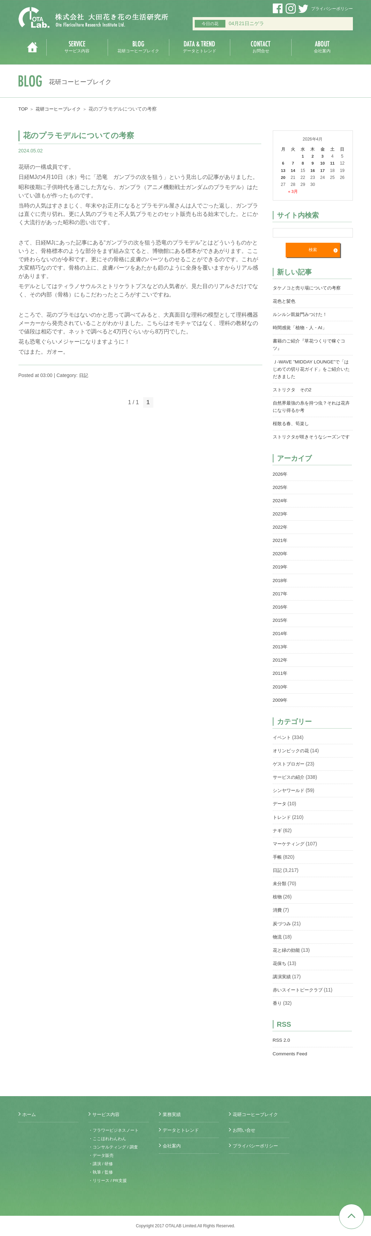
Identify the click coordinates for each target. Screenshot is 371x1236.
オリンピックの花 (292, 756)
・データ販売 (101, 1155)
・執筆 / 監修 (100, 1172)
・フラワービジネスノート (113, 1130)
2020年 (280, 560)
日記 (84, 375)
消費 (278, 915)
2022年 (280, 533)
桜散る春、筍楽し (292, 422)
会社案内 (172, 1145)
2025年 (280, 493)
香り (278, 1008)
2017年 (280, 599)
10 (322, 163)
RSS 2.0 (282, 1045)
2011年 (280, 679)
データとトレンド (182, 1130)
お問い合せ (245, 1130)
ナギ (278, 835)
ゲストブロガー (290, 769)
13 (283, 170)
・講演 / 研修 (100, 1163)
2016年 (280, 613)
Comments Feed (291, 1058)
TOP (23, 109)
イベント (282, 743)
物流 (278, 941)
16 (312, 170)
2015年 (280, 626)
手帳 (278, 862)
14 (293, 170)
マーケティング (290, 849)
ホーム (29, 1114)
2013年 (280, 652)
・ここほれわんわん (107, 1138)
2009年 (280, 705)
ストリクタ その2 (294, 389)
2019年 (280, 573)
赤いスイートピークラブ (299, 994)
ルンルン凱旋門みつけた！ (302, 314)
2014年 (280, 639)
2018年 (280, 586)
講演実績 (282, 981)
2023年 (280, 520)
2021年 (280, 546)
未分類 (280, 888)
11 (332, 163)
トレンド (282, 822)
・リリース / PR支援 (107, 1180)
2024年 (280, 507)
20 (283, 177)
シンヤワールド (290, 796)
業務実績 (172, 1114)
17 (322, 170)
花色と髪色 (285, 300)
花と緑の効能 (287, 955)
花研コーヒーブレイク (60, 109)
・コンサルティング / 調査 (113, 1147)
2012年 (280, 666)
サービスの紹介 (290, 782)
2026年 (280, 480)
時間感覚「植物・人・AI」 (302, 327)
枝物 (278, 902)
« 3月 (293, 191)
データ (280, 809)
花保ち (280, 968)
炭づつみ (282, 928)
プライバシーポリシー (332, 8)
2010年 (280, 692)
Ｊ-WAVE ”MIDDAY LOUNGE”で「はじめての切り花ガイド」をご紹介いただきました (313, 368)
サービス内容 (107, 1114)
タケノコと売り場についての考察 (309, 287)
